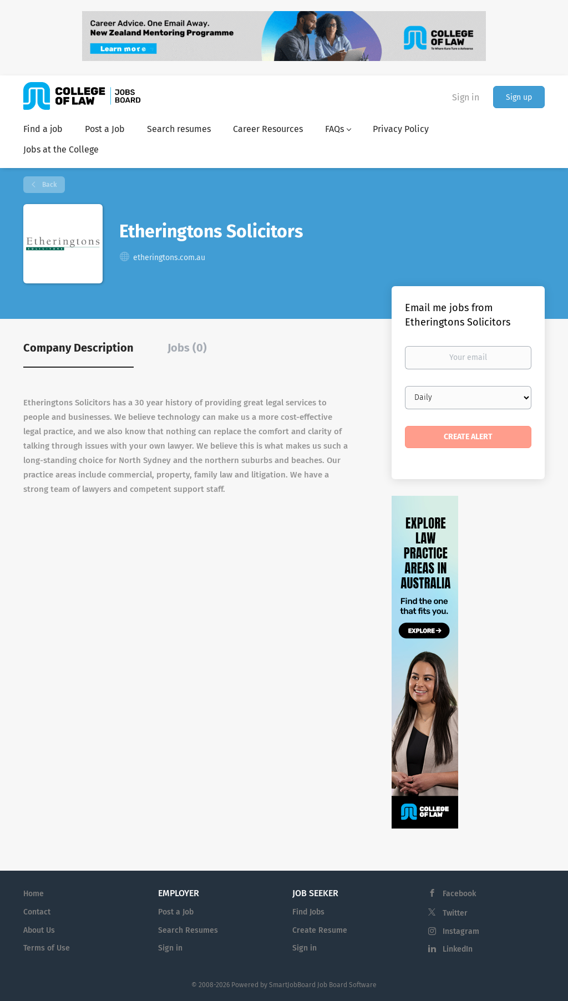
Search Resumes (188, 930)
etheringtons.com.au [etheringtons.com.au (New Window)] (169, 257)
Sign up (519, 97)
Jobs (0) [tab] (187, 347)
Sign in (465, 97)
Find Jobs (308, 912)
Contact (36, 912)
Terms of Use (46, 948)
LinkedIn (458, 949)
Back (48, 185)
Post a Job (176, 912)
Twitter (455, 913)
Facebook (459, 893)
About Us (39, 930)
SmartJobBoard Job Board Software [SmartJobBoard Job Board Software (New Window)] (323, 985)
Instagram (461, 931)
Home (33, 893)
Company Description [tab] (78, 347)
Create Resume (319, 930)
